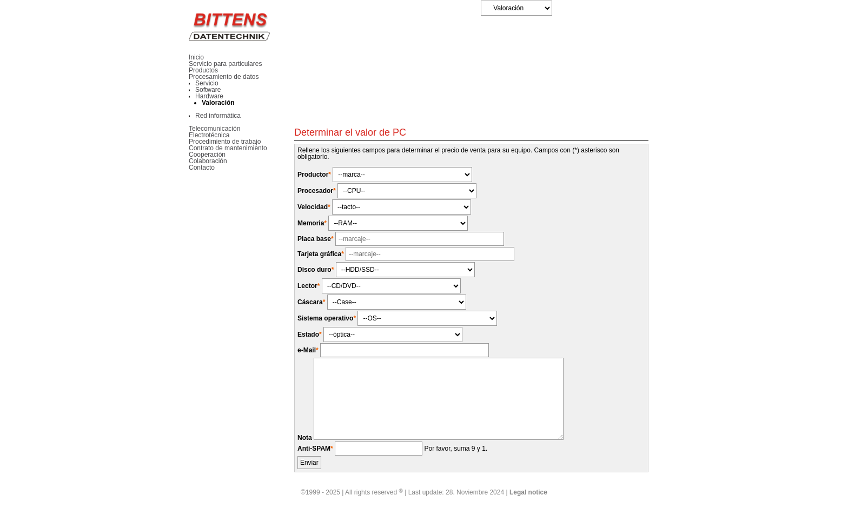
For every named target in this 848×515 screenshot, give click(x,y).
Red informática (218, 115)
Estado (310, 334)
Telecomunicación (214, 128)
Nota (305, 438)
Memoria (312, 223)
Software (208, 89)
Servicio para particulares (225, 64)
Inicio (196, 57)
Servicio (206, 83)
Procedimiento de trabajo (225, 141)
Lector (309, 286)
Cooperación (207, 154)
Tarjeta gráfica (321, 254)
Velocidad (314, 207)
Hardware (209, 96)
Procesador (317, 191)
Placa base (316, 239)
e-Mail (308, 350)
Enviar (309, 462)
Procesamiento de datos (224, 77)
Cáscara (312, 302)
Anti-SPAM (316, 448)
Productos (203, 70)
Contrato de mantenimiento (228, 148)
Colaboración (208, 161)
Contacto (202, 167)
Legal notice (528, 492)
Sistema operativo (327, 318)
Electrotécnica (209, 135)
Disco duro (316, 269)
